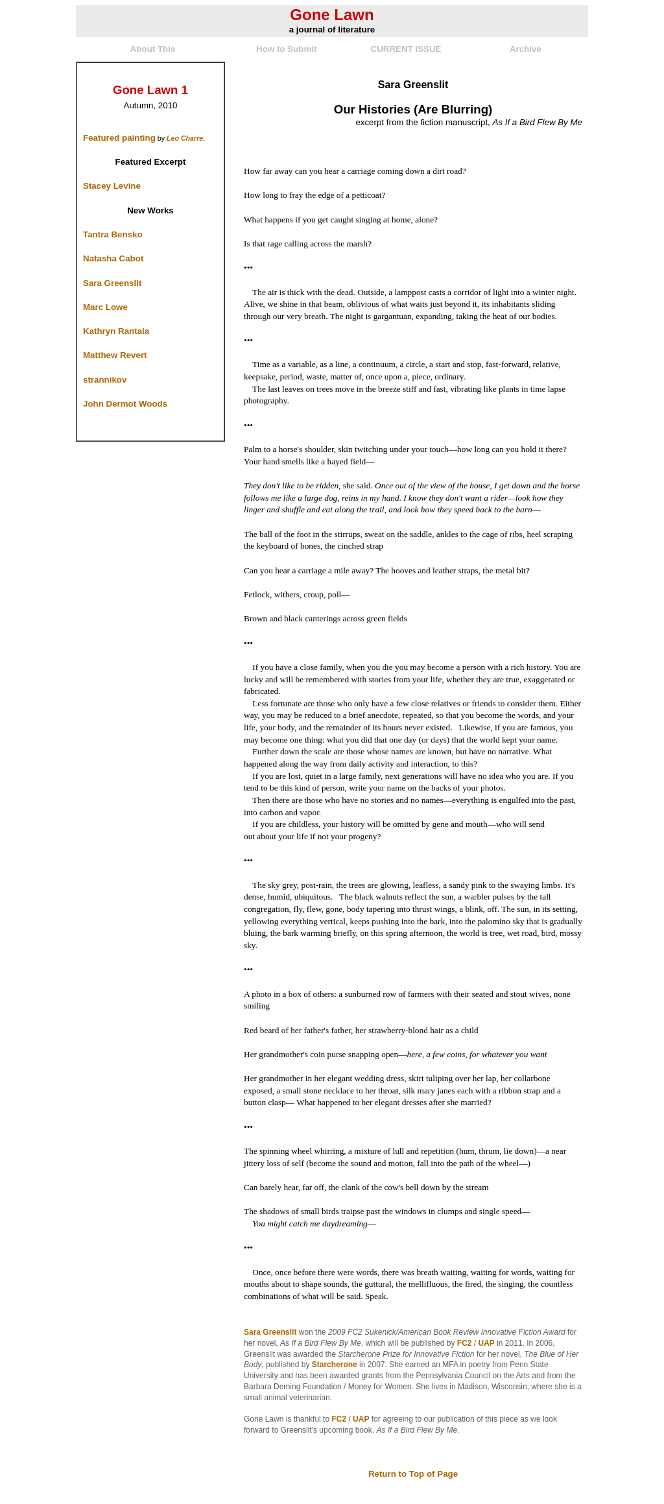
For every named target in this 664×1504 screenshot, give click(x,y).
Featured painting (119, 138)
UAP (487, 1343)
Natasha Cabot (113, 258)
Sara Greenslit (112, 283)
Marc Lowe (105, 307)
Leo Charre (185, 138)
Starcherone (334, 1364)
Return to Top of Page (413, 1474)
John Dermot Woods (125, 404)
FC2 (464, 1343)
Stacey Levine (112, 186)
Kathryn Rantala (116, 331)
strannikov (104, 380)
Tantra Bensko (113, 234)
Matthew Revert (115, 355)
